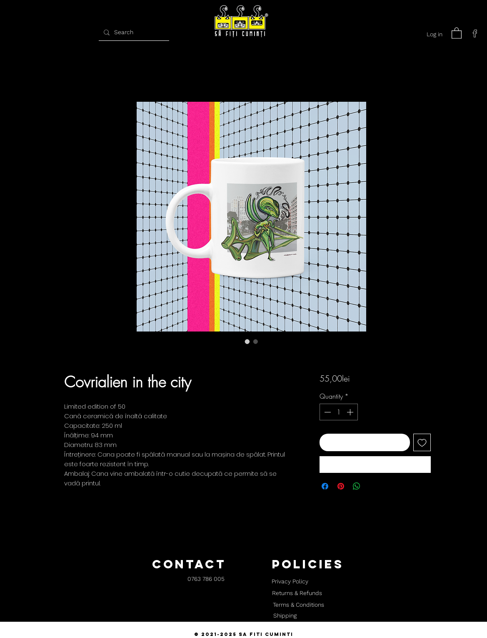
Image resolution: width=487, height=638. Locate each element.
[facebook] (475, 33)
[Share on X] (372, 486)
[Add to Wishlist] (422, 442)
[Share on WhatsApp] (357, 486)
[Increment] (351, 412)
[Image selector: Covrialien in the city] (247, 341)
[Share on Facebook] (325, 486)
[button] (457, 33)
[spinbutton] (338, 412)
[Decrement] (326, 412)
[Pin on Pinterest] (341, 486)
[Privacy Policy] (290, 581)
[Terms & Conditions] (299, 605)
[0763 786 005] (206, 579)
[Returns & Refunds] (297, 593)
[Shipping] (285, 615)
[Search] (133, 32)
